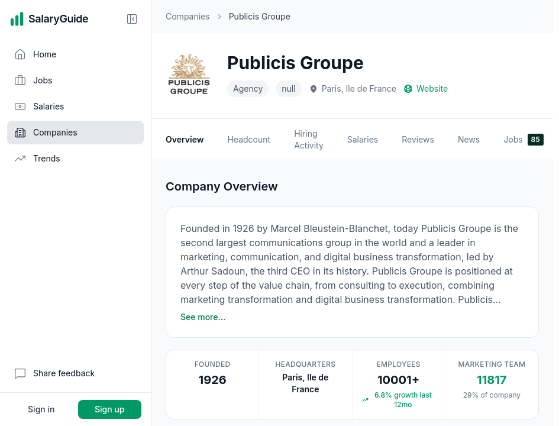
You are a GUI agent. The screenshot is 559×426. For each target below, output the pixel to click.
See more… (202, 317)
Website (425, 88)
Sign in (41, 409)
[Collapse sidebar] (131, 18)
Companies (188, 16)
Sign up (109, 409)
